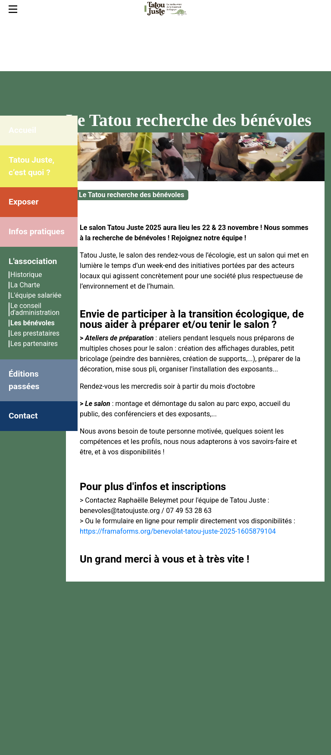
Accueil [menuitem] (22, 130)
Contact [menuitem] (23, 416)
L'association (33, 261)
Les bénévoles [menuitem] (32, 323)
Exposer (23, 202)
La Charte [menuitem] (25, 285)
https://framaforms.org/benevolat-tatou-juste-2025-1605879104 (178, 531)
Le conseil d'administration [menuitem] (34, 309)
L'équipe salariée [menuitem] (36, 295)
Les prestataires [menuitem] (34, 333)
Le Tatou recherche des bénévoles (131, 195)
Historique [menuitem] (26, 275)
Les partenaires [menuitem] (34, 344)
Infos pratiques (37, 231)
